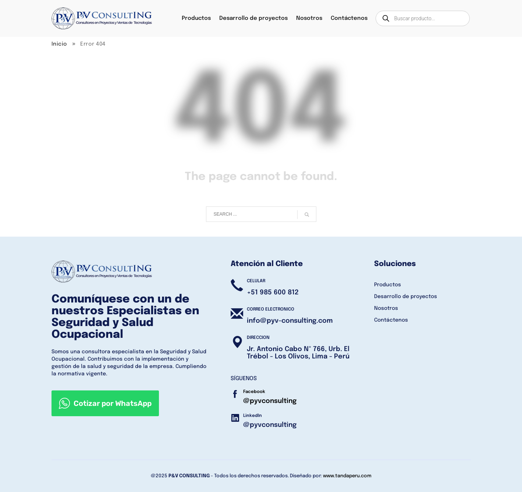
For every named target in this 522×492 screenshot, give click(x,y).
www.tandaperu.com (347, 476)
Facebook (254, 392)
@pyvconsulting (269, 401)
